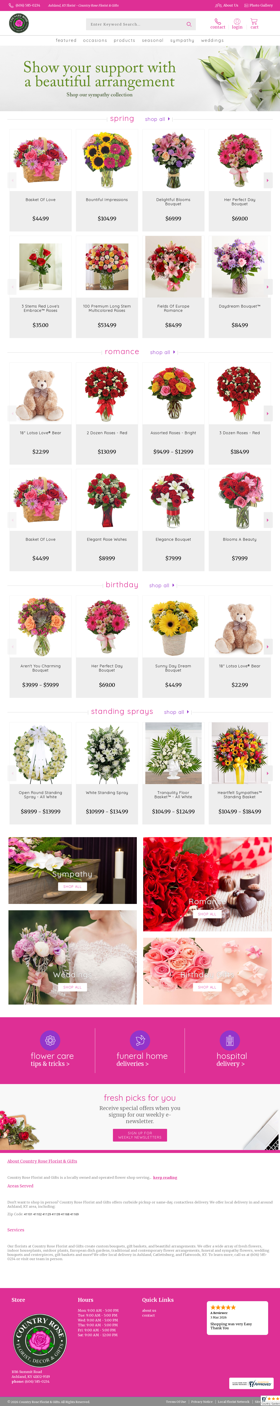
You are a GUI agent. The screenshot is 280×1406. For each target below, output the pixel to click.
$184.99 (240, 452)
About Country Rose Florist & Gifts (42, 1161)
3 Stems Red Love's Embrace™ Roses (40, 308)
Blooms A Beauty (240, 539)
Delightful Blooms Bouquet (173, 201)
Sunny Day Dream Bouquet (173, 668)
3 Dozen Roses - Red (240, 432)
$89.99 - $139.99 (40, 811)
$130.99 (107, 452)
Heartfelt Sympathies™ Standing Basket (240, 794)
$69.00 (240, 218)
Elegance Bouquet (173, 539)
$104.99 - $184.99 (239, 811)
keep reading (165, 1177)
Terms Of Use (176, 1402)
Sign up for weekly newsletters (140, 1135)
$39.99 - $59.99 (40, 685)
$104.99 (107, 218)
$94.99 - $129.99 (173, 452)
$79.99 (173, 558)
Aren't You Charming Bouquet (41, 668)
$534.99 (107, 325)
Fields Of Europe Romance (173, 308)
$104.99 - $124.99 (173, 811)
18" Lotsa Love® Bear (40, 432)
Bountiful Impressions (107, 199)
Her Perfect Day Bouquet (239, 201)
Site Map (261, 1402)
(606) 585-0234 (28, 5)
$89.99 (107, 558)
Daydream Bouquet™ (240, 306)
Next (268, 180)
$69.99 (173, 218)
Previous (11, 180)
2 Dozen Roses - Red (107, 432)
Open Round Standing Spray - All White (40, 794)
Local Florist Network (234, 1402)
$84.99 (173, 325)
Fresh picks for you (140, 1108)
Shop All (155, 119)
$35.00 (40, 325)
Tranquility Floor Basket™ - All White (173, 794)
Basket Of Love (41, 199)
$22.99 (40, 452)
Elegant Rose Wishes (107, 539)
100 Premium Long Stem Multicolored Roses (107, 308)
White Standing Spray (107, 792)
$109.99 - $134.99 (107, 811)
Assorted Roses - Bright (173, 432)
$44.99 (40, 218)
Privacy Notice (202, 1402)
